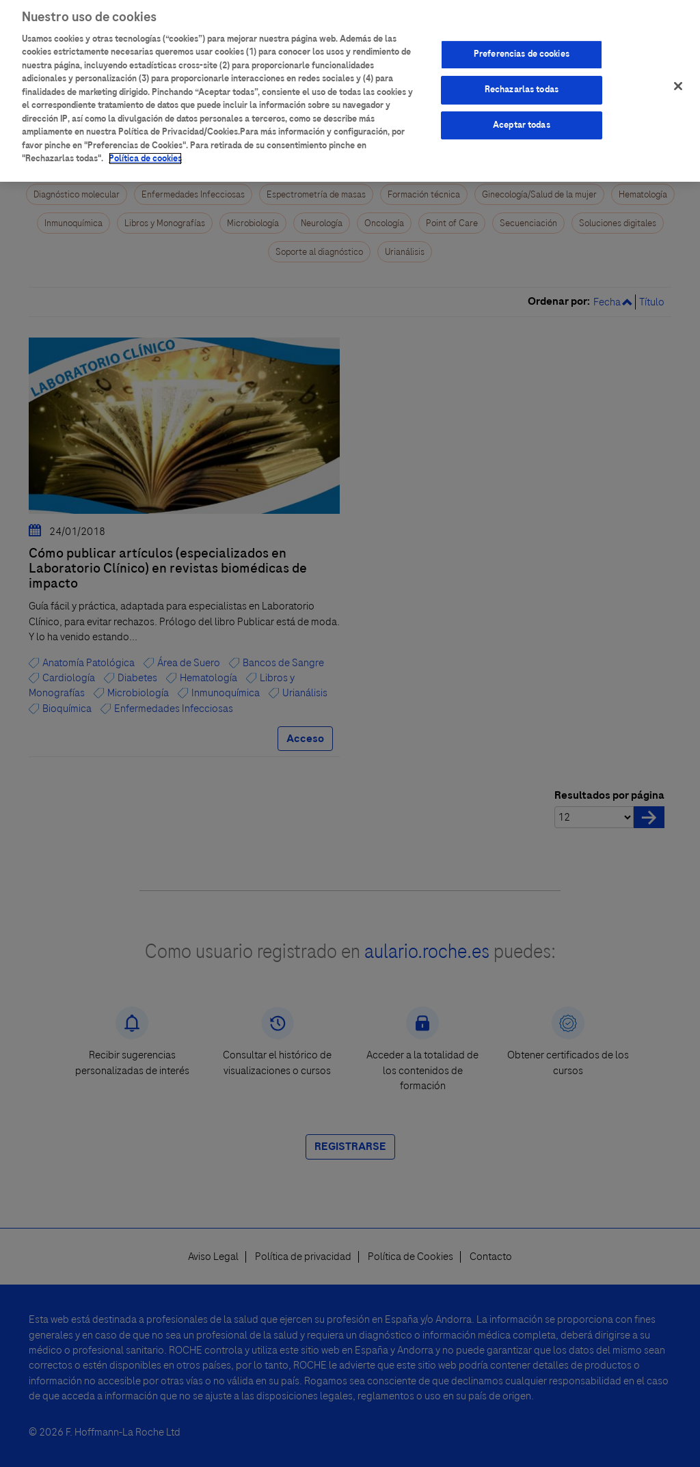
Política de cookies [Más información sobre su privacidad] (145, 151)
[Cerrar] (678, 79)
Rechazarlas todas (521, 82)
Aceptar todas (521, 117)
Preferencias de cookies (521, 46)
